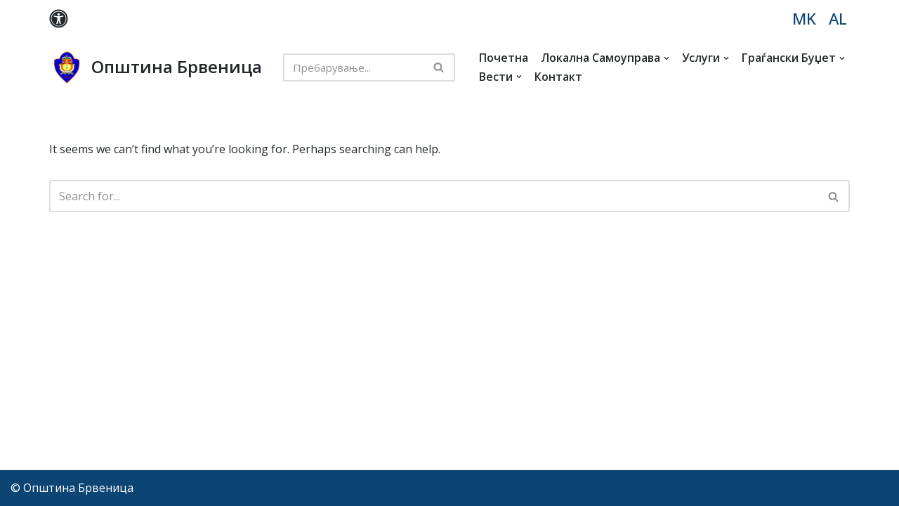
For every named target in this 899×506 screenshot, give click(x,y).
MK (804, 19)
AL (838, 19)
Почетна (503, 57)
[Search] (353, 67)
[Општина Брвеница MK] (155, 67)
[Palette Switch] (58, 18)
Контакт (558, 76)
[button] (666, 58)
